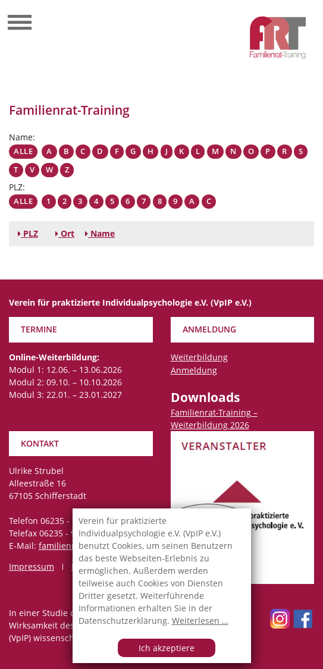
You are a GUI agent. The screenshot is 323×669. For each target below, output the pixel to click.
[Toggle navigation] (19, 24)
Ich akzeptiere (167, 648)
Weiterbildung (199, 357)
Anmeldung (194, 370)
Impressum (31, 566)
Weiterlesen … (200, 620)
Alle (23, 151)
